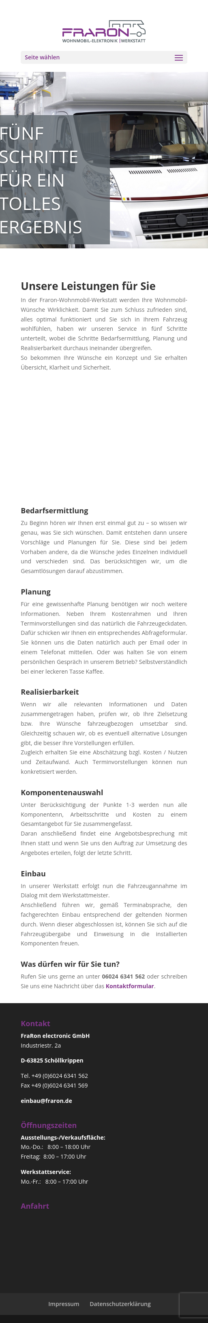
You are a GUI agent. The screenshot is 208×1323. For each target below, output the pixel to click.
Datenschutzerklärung (120, 1304)
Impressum (63, 1304)
